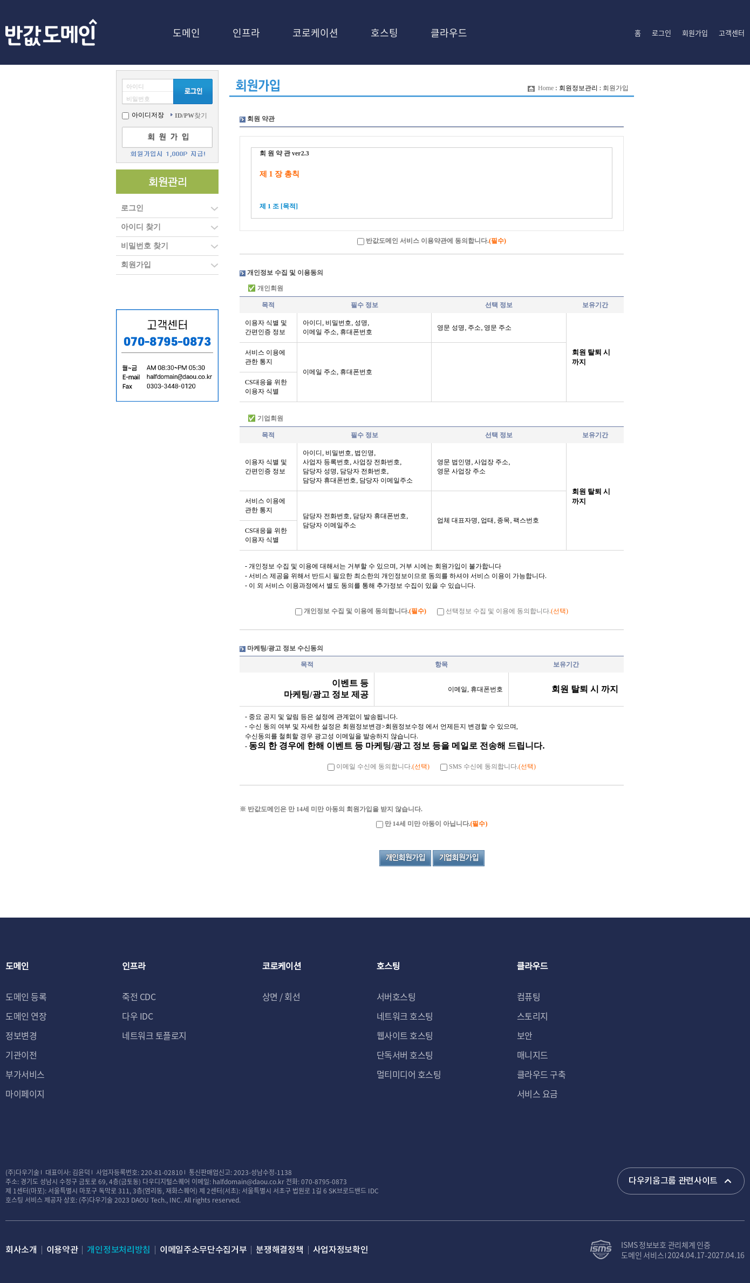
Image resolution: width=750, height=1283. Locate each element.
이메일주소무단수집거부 (203, 1250)
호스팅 (384, 32)
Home (546, 88)
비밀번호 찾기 (144, 246)
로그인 (661, 33)
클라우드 (449, 32)
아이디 (135, 86)
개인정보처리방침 (118, 1250)
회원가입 (695, 33)
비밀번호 (138, 99)
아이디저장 (143, 115)
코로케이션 (315, 32)
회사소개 (21, 1250)
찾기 (191, 115)
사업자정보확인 (341, 1250)
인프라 (246, 32)
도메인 (186, 32)
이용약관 (62, 1250)
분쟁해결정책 (279, 1250)
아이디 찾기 (141, 227)
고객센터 (732, 33)
